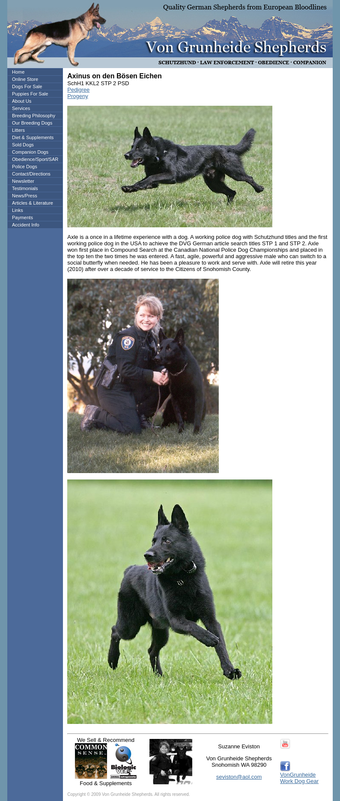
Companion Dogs (30, 152)
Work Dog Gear (299, 781)
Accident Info (25, 224)
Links (17, 210)
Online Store (25, 79)
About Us (21, 101)
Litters (18, 130)
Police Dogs (24, 166)
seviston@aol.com (239, 777)
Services (21, 108)
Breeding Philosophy (33, 115)
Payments (22, 217)
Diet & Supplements (33, 137)
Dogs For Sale (27, 86)
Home (18, 71)
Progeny (77, 96)
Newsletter (23, 181)
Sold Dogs (23, 144)
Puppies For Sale (30, 93)
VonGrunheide (298, 774)
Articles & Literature (32, 202)
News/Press (24, 195)
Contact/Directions (31, 173)
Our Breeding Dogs (32, 122)
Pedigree (78, 89)
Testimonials (25, 188)
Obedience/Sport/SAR (35, 159)
